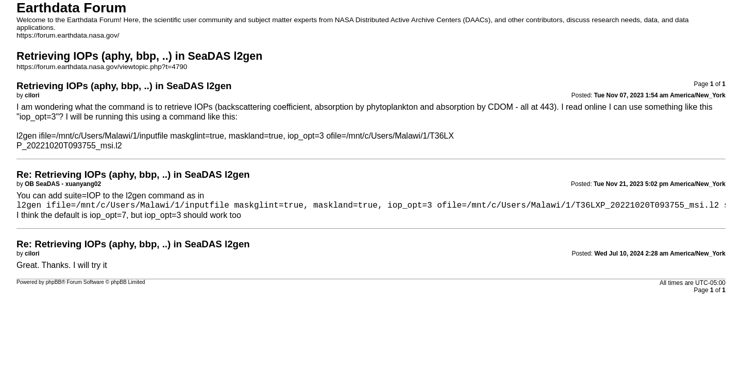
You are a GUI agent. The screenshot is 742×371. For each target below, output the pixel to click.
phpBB (54, 282)
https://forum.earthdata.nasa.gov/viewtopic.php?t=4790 (101, 67)
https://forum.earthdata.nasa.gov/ (68, 35)
